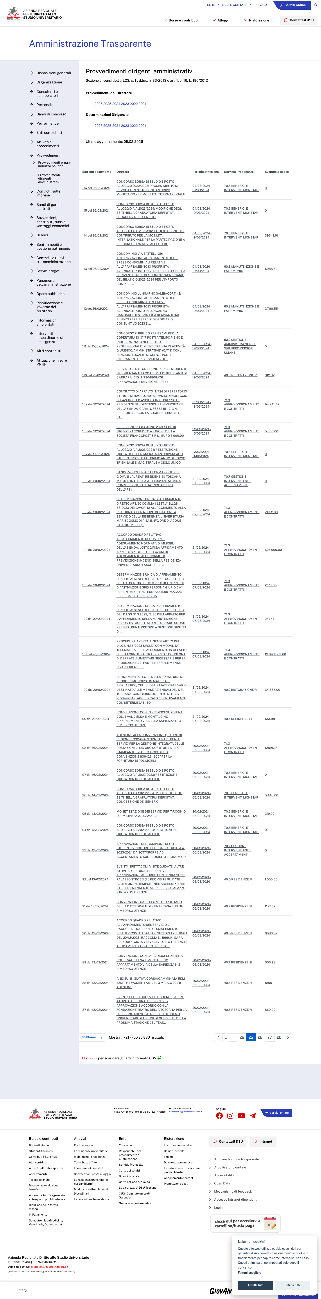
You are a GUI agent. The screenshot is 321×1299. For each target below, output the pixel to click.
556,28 (270, 997)
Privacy (253, 5)
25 (250, 1073)
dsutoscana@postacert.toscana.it (184, 1113)
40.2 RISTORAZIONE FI (240, 716)
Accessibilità (222, 1174)
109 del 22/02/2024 (99, 424)
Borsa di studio (39, 1144)
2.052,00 (271, 539)
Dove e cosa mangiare (179, 1162)
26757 (269, 645)
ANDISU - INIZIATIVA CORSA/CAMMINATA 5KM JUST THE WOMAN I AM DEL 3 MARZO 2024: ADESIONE (150, 1018)
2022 (140, 113)
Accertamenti (38, 1174)
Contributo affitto (86, 1162)
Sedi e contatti (227, 5)
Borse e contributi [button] (178, 28)
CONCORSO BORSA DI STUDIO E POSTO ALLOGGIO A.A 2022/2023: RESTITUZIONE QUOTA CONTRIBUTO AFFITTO (149, 801)
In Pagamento (39, 1222)
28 (279, 1073)
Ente (203, 5)
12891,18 (271, 774)
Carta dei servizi (130, 1171)
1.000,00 (271, 910)
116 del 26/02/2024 (98, 199)
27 (269, 1073)
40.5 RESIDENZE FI (238, 910)
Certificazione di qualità (135, 1183)
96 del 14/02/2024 (98, 822)
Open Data (220, 1182)
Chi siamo (126, 1144)
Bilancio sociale (130, 1177)
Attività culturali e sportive (47, 1168)
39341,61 (271, 249)
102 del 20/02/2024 (99, 645)
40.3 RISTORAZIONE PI (241, 391)
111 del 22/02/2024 (98, 360)
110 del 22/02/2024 (98, 391)
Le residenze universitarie (91, 1150)
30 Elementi (96, 1072)
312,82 (269, 391)
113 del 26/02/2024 (98, 282)
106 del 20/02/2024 (99, 507)
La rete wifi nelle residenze (92, 1205)
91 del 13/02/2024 (98, 937)
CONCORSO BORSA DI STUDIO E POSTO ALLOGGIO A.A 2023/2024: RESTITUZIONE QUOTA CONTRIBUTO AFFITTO (149, 856)
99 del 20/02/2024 (98, 745)
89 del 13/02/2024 (98, 997)
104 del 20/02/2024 (99, 576)
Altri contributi (39, 1162)
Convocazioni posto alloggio (87, 1177)
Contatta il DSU (229, 1140)
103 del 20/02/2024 (99, 612)
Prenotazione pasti (177, 1185)
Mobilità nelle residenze (90, 1156)
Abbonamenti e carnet (179, 1179)
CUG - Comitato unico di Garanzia (135, 1202)
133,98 (270, 745)
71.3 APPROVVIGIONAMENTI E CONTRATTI (242, 425)
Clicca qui (93, 1093)
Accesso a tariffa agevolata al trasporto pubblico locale (44, 1201)
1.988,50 (271, 282)
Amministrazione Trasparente (94, 52)
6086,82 (271, 966)
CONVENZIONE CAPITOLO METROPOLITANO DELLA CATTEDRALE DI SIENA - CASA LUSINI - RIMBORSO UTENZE (152, 937)
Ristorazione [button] (254, 28)
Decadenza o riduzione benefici (45, 1189)
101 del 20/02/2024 (98, 680)
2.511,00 (271, 612)
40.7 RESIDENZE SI (238, 745)
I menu (168, 1156)
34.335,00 (272, 716)
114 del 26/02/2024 (98, 249)
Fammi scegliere (250, 1273)
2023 (130, 113)
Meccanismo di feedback (232, 1190)
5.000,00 (271, 453)
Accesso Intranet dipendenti (234, 1199)
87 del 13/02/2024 (98, 1045)
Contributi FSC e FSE (43, 1156)
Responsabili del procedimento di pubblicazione (130, 1155)
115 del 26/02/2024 (98, 224)
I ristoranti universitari (179, 1144)
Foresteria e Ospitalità (89, 1168)
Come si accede (175, 1150)
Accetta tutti (255, 1285)
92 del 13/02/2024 (98, 910)
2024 (121, 113)
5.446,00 (271, 822)
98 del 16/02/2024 (98, 774)
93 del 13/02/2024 (98, 879)
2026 (101, 113)
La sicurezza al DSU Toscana (133, 1191)
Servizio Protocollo (132, 1165)
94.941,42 (272, 424)
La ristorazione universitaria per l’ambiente (182, 1171)
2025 (111, 113)
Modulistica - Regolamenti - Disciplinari (92, 1198)
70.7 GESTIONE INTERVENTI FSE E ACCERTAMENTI (237, 507)
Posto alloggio (84, 1144)
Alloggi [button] (218, 28)
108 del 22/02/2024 (99, 453)
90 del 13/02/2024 (98, 966)
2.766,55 (271, 322)
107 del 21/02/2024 (98, 478)
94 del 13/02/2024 (98, 856)
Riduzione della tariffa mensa (44, 1214)
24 (240, 1073)
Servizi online (287, 5)
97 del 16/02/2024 (98, 801)
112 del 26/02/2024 (98, 322)
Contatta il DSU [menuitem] (298, 27)
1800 (268, 1018)
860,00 (270, 1045)
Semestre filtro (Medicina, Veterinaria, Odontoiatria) (47, 1230)
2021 (149, 113)
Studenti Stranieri (41, 1150)
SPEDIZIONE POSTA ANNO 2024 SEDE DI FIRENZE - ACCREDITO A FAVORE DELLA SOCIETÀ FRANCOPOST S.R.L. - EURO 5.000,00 (153, 453)
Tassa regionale (40, 1180)
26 (260, 1073)
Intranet (266, 1140)
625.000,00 (273, 576)
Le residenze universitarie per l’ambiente (91, 1187)
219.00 (269, 840)
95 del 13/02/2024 (98, 840)
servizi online (276, 1112)
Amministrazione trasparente (235, 1157)
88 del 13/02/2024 (98, 1018)
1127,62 (270, 937)
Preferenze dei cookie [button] (298, 1295)
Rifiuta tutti (293, 1285)
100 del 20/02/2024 (99, 716)
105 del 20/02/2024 (99, 539)
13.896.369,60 (275, 680)
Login (216, 1207)
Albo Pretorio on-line (228, 1165)
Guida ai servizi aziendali (136, 1210)
